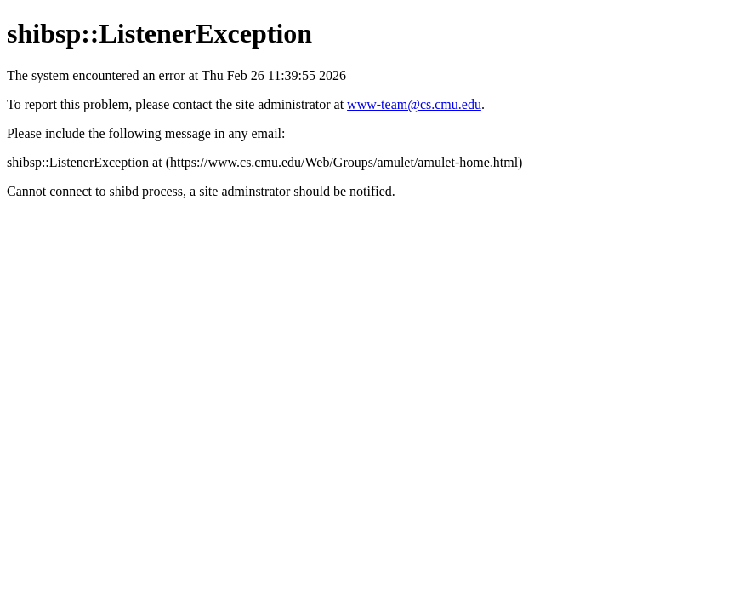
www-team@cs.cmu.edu (414, 104)
